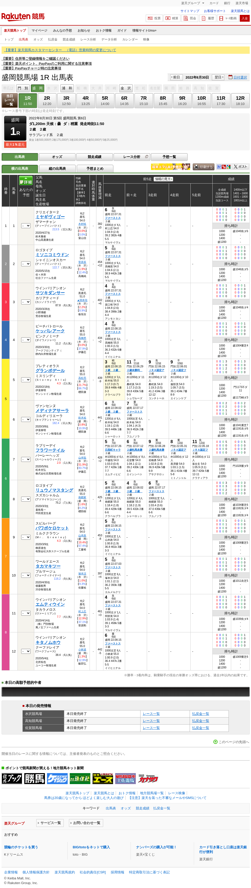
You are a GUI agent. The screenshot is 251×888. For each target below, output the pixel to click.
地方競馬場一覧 (152, 793)
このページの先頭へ (234, 742)
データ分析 (109, 39)
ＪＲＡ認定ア (156, 370)
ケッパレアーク (50, 331)
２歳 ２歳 (113, 370)
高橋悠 (82, 338)
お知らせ (84, 30)
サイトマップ (189, 11)
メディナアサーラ (52, 410)
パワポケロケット (52, 528)
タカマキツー (48, 566)
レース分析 (88, 39)
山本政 (82, 535)
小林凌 (82, 649)
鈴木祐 (82, 417)
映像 (146, 39)
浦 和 (67, 88)
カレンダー (130, 39)
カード (214, 3)
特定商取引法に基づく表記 (149, 872)
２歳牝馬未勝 (134, 449)
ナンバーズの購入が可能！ (156, 847)
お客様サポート (215, 11)
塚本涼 (82, 573)
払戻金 (52, 39)
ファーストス (113, 217)
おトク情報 (104, 30)
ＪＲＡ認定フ (178, 370)
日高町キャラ (113, 449)
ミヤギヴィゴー (50, 217)
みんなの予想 (62, 30)
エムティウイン (50, 604)
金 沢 (126, 88)
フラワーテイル (50, 450)
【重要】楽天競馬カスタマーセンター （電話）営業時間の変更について (60, 50)
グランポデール (50, 370)
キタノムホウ (48, 642)
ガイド (122, 30)
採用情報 (117, 872)
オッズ (38, 39)
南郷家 (82, 497)
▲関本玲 (82, 300)
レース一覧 (151, 714)
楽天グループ (191, 3)
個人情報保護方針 (36, 872)
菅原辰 (82, 262)
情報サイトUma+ (144, 30)
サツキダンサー (50, 293)
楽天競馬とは (240, 11)
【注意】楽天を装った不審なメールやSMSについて (167, 798)
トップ (9, 39)
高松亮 (82, 378)
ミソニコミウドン (52, 254)
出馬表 (23, 39)
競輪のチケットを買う (21, 847)
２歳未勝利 (134, 370)
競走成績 (69, 39)
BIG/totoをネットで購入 (91, 847)
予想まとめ (94, 168)
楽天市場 (242, 3)
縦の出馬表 (57, 168)
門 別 (23, 88)
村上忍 (82, 611)
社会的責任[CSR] (93, 872)
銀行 (227, 3)
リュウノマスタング (54, 490)
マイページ (39, 30)
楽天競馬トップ (15, 30)
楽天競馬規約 (65, 872)
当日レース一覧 (9, 100)
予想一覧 (169, 157)
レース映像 (176, 793)
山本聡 (82, 457)
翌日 (218, 77)
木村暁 (82, 223)
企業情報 (11, 872)
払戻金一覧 (200, 714)
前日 (176, 77)
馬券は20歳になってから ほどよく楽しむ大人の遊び (84, 798)
